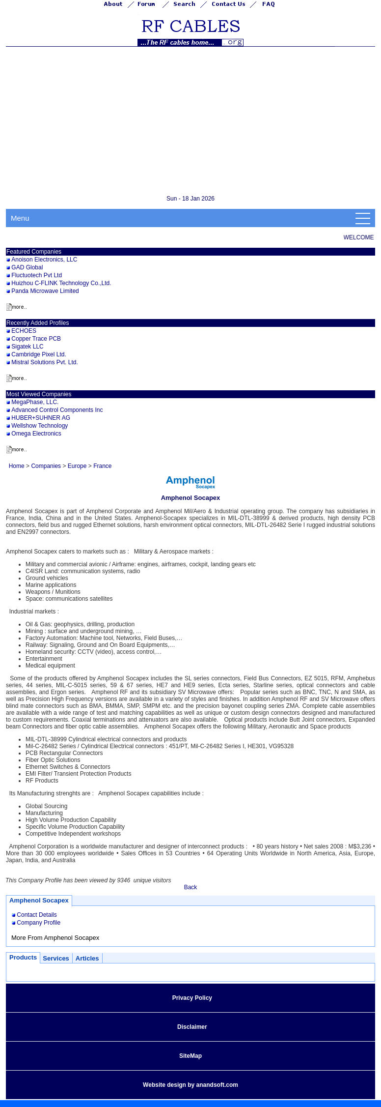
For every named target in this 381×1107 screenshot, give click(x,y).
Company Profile (38, 922)
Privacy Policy (192, 997)
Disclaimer (192, 1026)
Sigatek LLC (27, 346)
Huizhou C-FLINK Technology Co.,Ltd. (61, 283)
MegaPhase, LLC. (34, 402)
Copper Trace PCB (36, 338)
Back (190, 887)
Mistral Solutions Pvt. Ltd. (44, 362)
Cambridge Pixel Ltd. (38, 354)
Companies (46, 466)
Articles (87, 958)
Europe (77, 466)
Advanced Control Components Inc (57, 410)
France (102, 466)
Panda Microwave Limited (45, 291)
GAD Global (27, 267)
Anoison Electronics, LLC (44, 259)
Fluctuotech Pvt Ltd (36, 275)
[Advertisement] (193, 120)
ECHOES (23, 330)
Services (56, 958)
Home (17, 466)
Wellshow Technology (39, 425)
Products (23, 957)
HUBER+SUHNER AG (40, 417)
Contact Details (36, 914)
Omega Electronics (36, 433)
